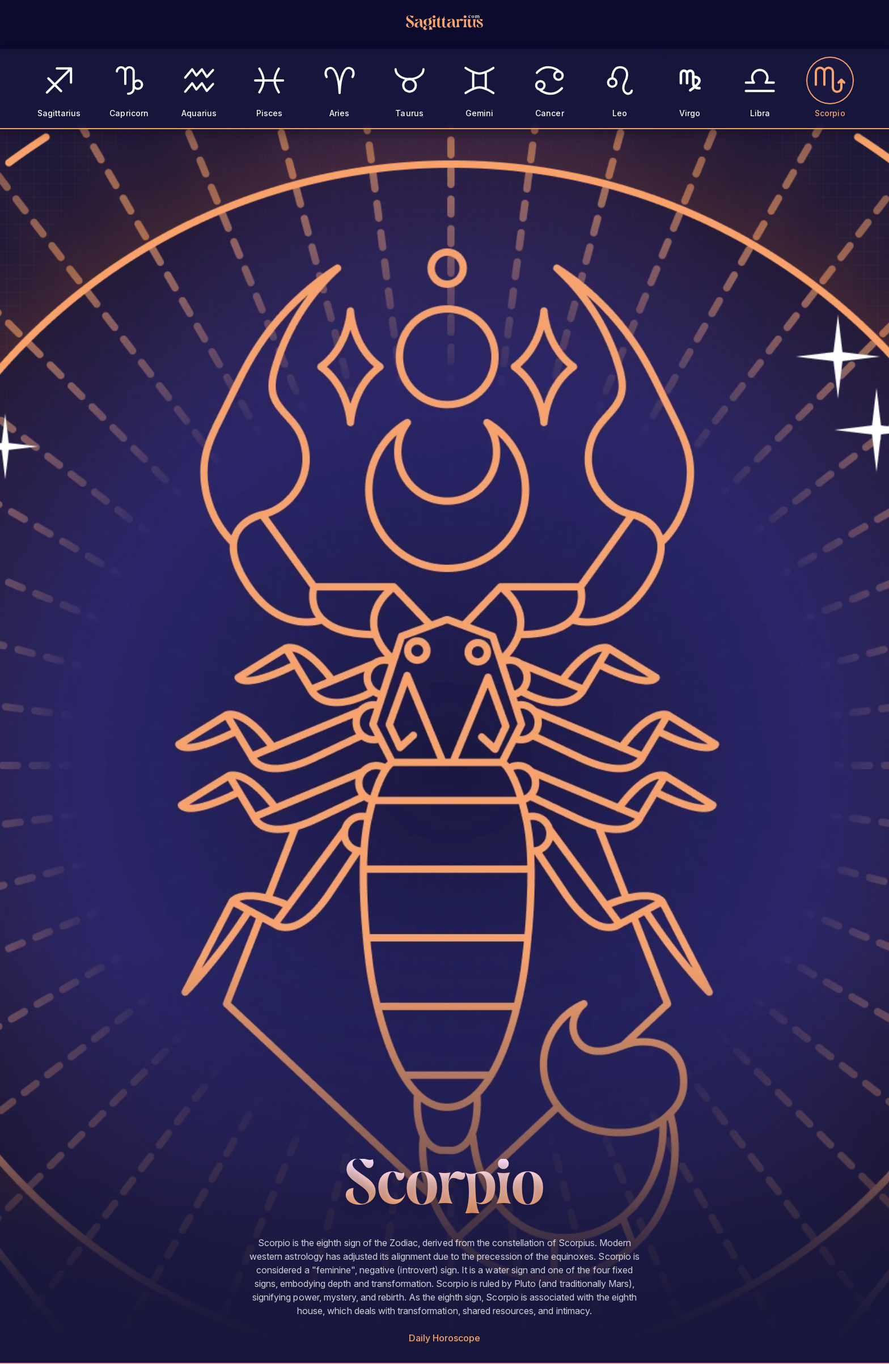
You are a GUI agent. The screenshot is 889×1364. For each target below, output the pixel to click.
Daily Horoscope (445, 1338)
